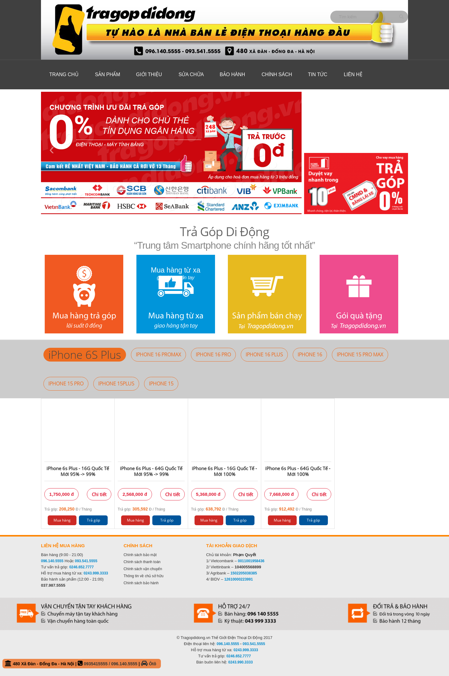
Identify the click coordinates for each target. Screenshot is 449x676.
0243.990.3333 (240, 662)
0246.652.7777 (81, 567)
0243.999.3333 (95, 573)
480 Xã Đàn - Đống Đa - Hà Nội (80, 663)
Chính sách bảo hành (141, 583)
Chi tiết (99, 494)
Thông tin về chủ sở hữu (143, 576)
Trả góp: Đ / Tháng (68, 509)
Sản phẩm (107, 74)
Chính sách (277, 74)
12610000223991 (238, 579)
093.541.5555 (86, 561)
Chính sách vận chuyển (143, 569)
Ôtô (148, 663)
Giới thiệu (149, 74)
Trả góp (93, 520)
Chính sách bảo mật (140, 555)
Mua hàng (62, 520)
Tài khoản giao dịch (231, 545)
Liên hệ (353, 74)
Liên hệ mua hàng (63, 545)
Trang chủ (64, 74)
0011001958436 (251, 561)
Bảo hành (232, 74)
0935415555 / (97, 663)
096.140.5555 (52, 561)
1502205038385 (243, 573)
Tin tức (317, 74)
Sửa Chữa (191, 74)
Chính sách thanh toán (142, 562)
